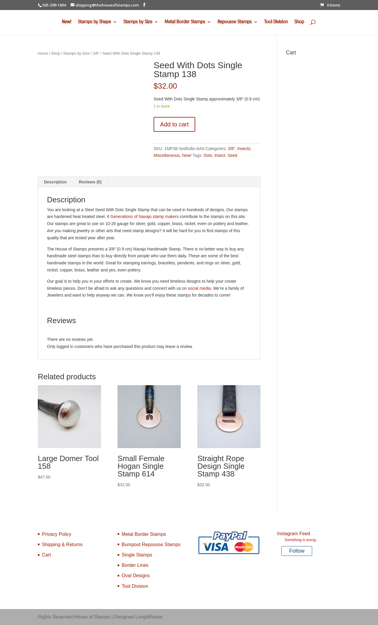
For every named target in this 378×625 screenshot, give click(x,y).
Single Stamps (137, 554)
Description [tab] (55, 182)
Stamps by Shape (94, 22)
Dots (207, 155)
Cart (46, 554)
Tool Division (276, 22)
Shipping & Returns (62, 544)
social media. (200, 288)
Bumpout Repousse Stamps (151, 544)
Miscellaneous (167, 155)
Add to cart (174, 124)
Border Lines (135, 565)
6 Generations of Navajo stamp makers (143, 216)
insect (219, 155)
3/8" (96, 53)
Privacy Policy (56, 534)
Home (43, 53)
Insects (243, 148)
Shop (299, 22)
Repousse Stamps (234, 22)
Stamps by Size (137, 22)
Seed (232, 155)
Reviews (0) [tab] (90, 182)
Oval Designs (136, 575)
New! (66, 22)
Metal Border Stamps (184, 22)
